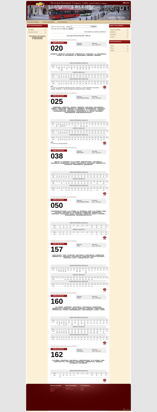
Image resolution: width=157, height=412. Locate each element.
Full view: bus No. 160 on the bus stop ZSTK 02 (64, 292)
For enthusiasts (63, 22)
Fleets (112, 48)
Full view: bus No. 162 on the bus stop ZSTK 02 (64, 346)
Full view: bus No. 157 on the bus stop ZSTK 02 (64, 240)
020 (57, 48)
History (112, 45)
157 (57, 249)
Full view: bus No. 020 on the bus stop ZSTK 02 (64, 39)
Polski (127, 3)
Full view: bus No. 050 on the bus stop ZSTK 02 (64, 196)
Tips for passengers (49, 22)
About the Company (33, 22)
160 (57, 301)
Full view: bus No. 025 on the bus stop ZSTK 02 (64, 93)
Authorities (113, 34)
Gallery (112, 50)
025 (57, 101)
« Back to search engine (58, 26)
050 (57, 205)
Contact (112, 36)
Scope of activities (115, 29)
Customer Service (33, 32)
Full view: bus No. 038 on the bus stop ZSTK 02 (64, 147)
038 (57, 156)
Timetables (31, 29)
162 (57, 354)
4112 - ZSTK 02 (96, 44)
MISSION (112, 32)
